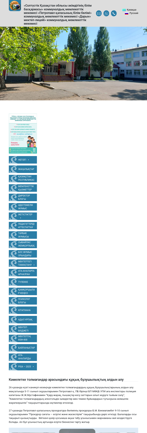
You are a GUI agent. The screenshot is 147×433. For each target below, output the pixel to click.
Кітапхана (24, 310)
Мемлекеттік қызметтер (26, 188)
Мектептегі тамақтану (26, 263)
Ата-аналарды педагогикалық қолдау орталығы (26, 357)
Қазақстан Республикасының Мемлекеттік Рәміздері (26, 178)
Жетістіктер (25, 216)
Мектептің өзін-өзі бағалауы (24, 338)
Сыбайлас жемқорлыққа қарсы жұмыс (26, 244)
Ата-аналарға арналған (26, 273)
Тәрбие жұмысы (23, 235)
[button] (6, 64)
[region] (73, 63)
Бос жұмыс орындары (25, 254)
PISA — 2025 (26, 366)
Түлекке (23, 282)
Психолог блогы (24, 301)
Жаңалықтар (26, 169)
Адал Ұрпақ (25, 319)
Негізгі (23, 160)
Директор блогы (24, 197)
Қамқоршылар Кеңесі (26, 291)
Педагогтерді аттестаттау (26, 226)
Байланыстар (26, 348)
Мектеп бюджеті (23, 329)
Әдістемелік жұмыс (25, 207)
